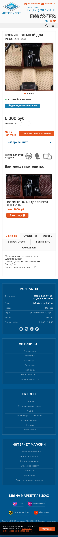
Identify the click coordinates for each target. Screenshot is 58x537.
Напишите (48, 4)
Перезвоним (32, 4)
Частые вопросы (29, 375)
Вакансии (30, 365)
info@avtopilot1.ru (43, 303)
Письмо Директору (29, 379)
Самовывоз (30, 471)
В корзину (17, 215)
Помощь (30, 361)
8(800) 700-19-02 (43, 296)
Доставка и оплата (29, 461)
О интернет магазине (30, 452)
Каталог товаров (29, 457)
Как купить (29, 475)
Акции (30, 411)
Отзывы (30, 425)
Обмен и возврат (30, 466)
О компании (30, 351)
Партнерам (29, 370)
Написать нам (30, 420)
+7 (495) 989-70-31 (43, 299)
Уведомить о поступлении (36, 133)
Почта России (30, 430)
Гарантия (29, 401)
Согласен (47, 529)
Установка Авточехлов (29, 406)
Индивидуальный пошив (22, 105)
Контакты (30, 356)
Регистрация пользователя (29, 480)
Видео (29, 94)
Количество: (11, 123)
